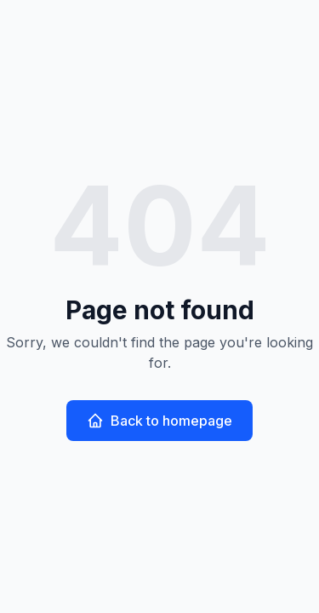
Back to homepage (159, 420)
